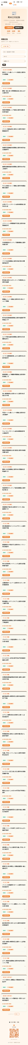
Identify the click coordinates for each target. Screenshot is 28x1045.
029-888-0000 (7, 96)
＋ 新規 (17, 2)
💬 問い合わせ (6, 83)
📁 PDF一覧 (5, 46)
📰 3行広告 (6, 3)
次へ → (17, 1014)
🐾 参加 (14, 5)
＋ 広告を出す (9, 27)
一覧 (14, 2)
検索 (4, 64)
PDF (21, 2)
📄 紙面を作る (18, 27)
